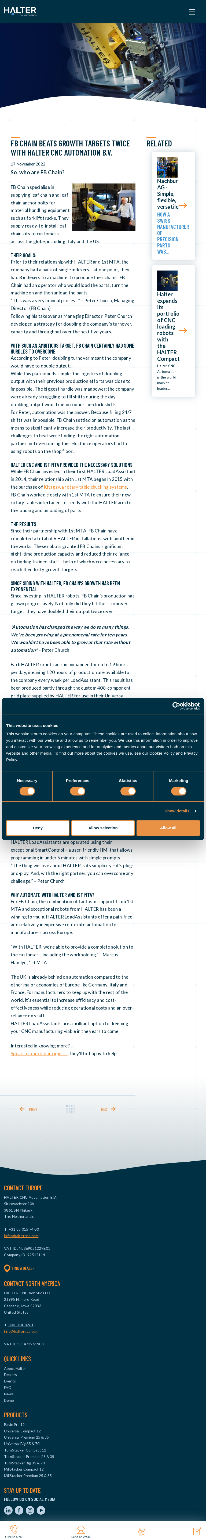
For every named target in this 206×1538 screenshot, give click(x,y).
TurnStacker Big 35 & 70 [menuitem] (24, 1463)
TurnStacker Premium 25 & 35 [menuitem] (29, 1456)
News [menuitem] (9, 1394)
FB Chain (20, 187)
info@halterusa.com (21, 1331)
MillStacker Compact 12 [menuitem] (24, 1469)
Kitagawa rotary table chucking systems (85, 487)
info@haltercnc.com (21, 1235)
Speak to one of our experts (39, 1053)
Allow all (168, 828)
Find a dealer (19, 1268)
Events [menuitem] (10, 1381)
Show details (177, 811)
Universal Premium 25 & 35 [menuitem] (26, 1437)
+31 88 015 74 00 (24, 1229)
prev (33, 1109)
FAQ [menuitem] (8, 1387)
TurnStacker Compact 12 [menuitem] (25, 1450)
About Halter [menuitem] (15, 1368)
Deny (38, 828)
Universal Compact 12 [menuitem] (22, 1431)
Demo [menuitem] (9, 1400)
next (105, 1109)
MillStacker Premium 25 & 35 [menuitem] (28, 1475)
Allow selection (102, 828)
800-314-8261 (21, 1325)
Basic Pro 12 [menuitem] (14, 1424)
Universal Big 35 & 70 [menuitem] (21, 1443)
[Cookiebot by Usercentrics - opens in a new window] (176, 706)
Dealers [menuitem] (10, 1374)
